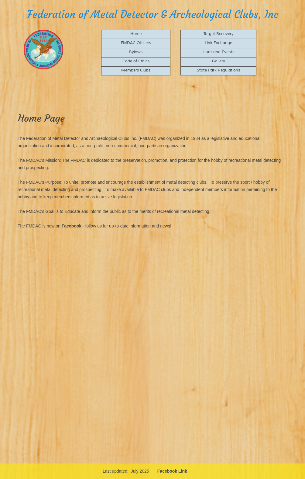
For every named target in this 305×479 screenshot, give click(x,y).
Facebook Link (172, 471)
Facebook (71, 226)
